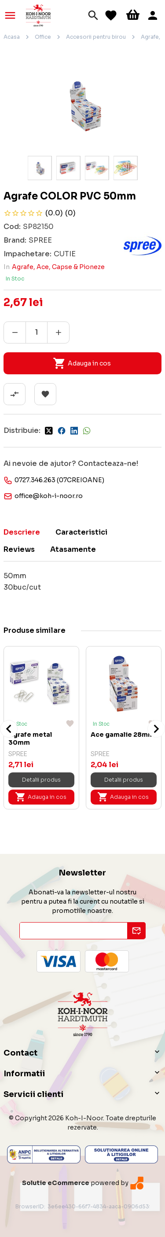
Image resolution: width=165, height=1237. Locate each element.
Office (43, 36)
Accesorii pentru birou (96, 36)
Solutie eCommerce (55, 1183)
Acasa (12, 36)
